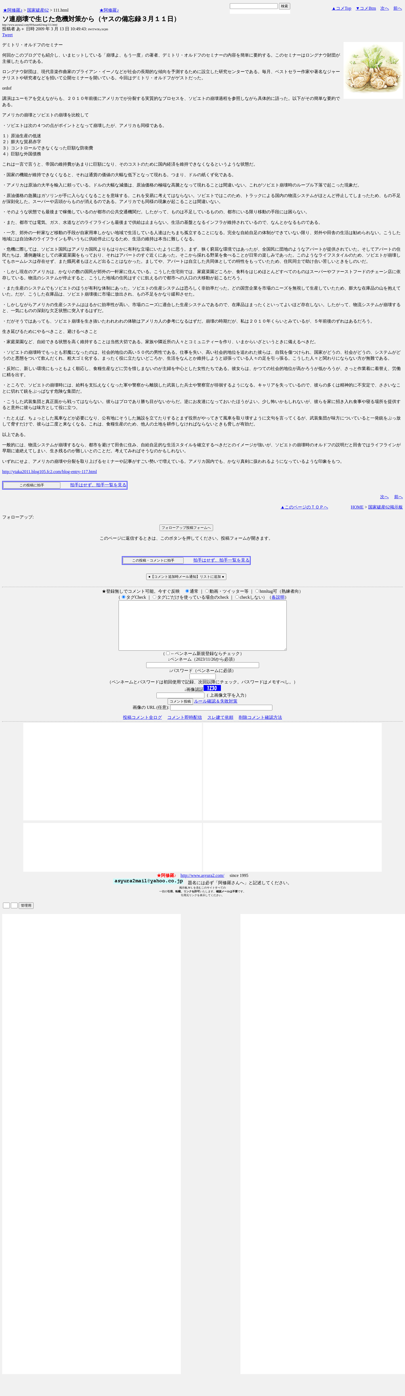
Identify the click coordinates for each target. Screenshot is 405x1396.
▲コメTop (341, 8)
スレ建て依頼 (220, 727)
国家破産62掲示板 (385, 507)
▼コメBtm (366, 8)
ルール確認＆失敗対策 (215, 711)
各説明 (278, 597)
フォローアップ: (18, 517)
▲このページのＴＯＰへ (304, 507)
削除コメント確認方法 (260, 727)
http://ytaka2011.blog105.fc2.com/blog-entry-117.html (49, 471)
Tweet (7, 34)
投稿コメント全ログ (142, 727)
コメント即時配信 (184, 727)
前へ (397, 8)
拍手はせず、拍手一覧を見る (98, 485)
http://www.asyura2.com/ (202, 885)
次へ (384, 8)
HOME (357, 507)
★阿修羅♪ (12, 10)
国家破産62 (38, 10)
